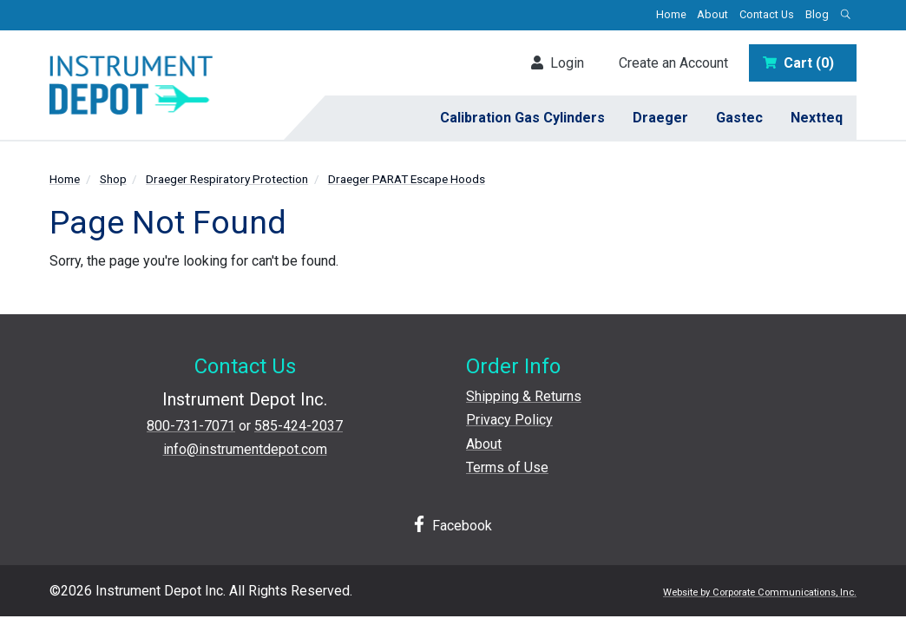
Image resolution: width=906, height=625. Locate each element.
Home (671, 14)
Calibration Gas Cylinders (522, 117)
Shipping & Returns (523, 396)
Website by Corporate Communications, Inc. (760, 592)
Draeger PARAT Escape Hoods (406, 179)
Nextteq (817, 117)
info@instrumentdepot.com (245, 449)
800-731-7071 (191, 426)
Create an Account (673, 63)
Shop (113, 179)
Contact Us (766, 14)
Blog (817, 14)
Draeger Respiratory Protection (227, 179)
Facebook (453, 525)
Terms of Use (507, 467)
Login (557, 63)
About (712, 14)
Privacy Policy (509, 419)
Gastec (739, 117)
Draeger (660, 117)
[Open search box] (845, 15)
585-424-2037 (298, 426)
